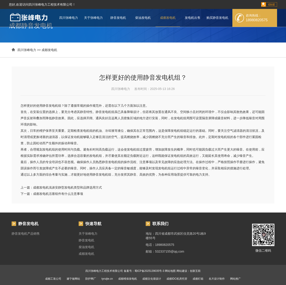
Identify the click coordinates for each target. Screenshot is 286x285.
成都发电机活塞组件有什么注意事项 (58, 194)
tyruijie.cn (107, 278)
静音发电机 (118, 17)
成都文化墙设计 (151, 278)
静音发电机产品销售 (26, 233)
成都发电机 (168, 17)
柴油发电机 (143, 17)
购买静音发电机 (217, 17)
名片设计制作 (217, 278)
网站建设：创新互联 (189, 270)
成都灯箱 (198, 278)
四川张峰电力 (68, 17)
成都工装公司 (53, 278)
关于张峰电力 (93, 17)
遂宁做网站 (73, 278)
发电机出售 (192, 17)
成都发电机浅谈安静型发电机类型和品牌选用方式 (67, 187)
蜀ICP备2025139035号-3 (149, 270)
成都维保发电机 (127, 278)
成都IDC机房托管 (176, 278)
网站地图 (170, 270)
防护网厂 (90, 278)
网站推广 (235, 278)
